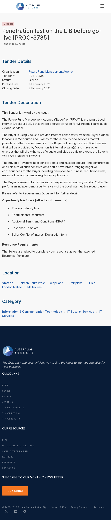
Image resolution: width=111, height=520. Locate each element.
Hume (91, 283)
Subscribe (15, 491)
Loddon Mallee (12, 287)
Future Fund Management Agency (51, 71)
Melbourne (34, 287)
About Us (7, 402)
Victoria (7, 283)
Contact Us (8, 468)
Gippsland (56, 283)
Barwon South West (32, 283)
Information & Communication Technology (32, 311)
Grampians (75, 283)
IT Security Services (80, 311)
